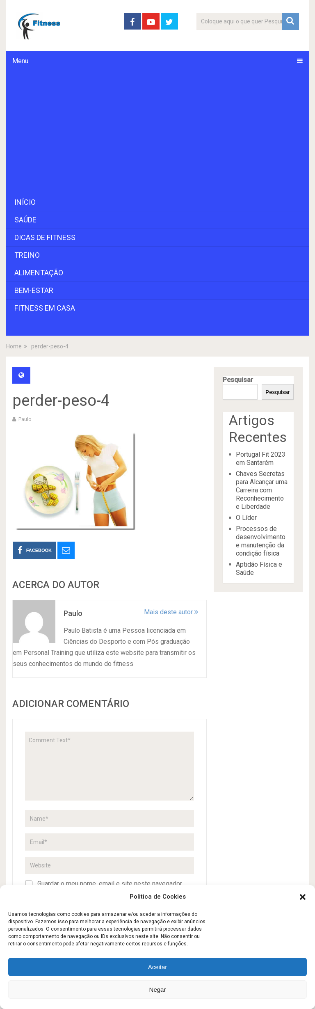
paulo (25, 419)
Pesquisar (238, 380)
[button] (303, 897)
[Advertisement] (157, 132)
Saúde (25, 219)
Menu (20, 61)
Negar (157, 989)
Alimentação (38, 272)
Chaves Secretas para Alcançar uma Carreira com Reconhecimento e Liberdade (262, 490)
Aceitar (157, 966)
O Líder (246, 518)
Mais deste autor (171, 612)
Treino (27, 255)
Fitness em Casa (44, 308)
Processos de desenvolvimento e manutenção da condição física (260, 541)
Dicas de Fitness (44, 237)
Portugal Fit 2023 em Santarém (260, 459)
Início (25, 202)
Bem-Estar (33, 290)
